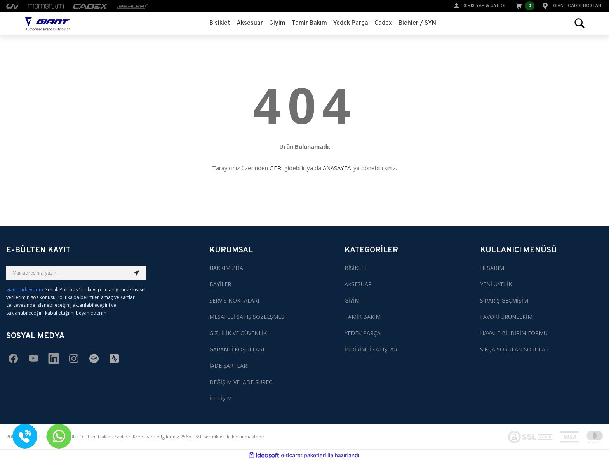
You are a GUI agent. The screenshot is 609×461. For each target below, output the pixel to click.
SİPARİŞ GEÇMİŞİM (504, 300)
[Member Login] (456, 5)
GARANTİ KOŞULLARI (236, 349)
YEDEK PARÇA (363, 333)
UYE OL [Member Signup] (498, 6)
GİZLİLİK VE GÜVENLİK (238, 333)
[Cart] (524, 5)
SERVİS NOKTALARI (234, 300)
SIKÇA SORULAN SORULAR (514, 349)
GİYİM (352, 300)
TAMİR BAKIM (363, 316)
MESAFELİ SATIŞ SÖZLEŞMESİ (247, 316)
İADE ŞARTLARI (229, 365)
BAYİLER (220, 284)
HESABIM (492, 267)
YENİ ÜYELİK (496, 284)
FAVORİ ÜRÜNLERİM (506, 316)
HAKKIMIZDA (226, 267)
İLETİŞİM (220, 398)
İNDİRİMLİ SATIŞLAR (371, 349)
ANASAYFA (337, 168)
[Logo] (47, 23)
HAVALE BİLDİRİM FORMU (514, 333)
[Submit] (136, 273)
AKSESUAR (358, 284)
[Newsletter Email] (76, 273)
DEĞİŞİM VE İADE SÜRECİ (241, 382)
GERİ (276, 168)
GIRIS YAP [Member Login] (474, 6)
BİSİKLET (356, 267)
